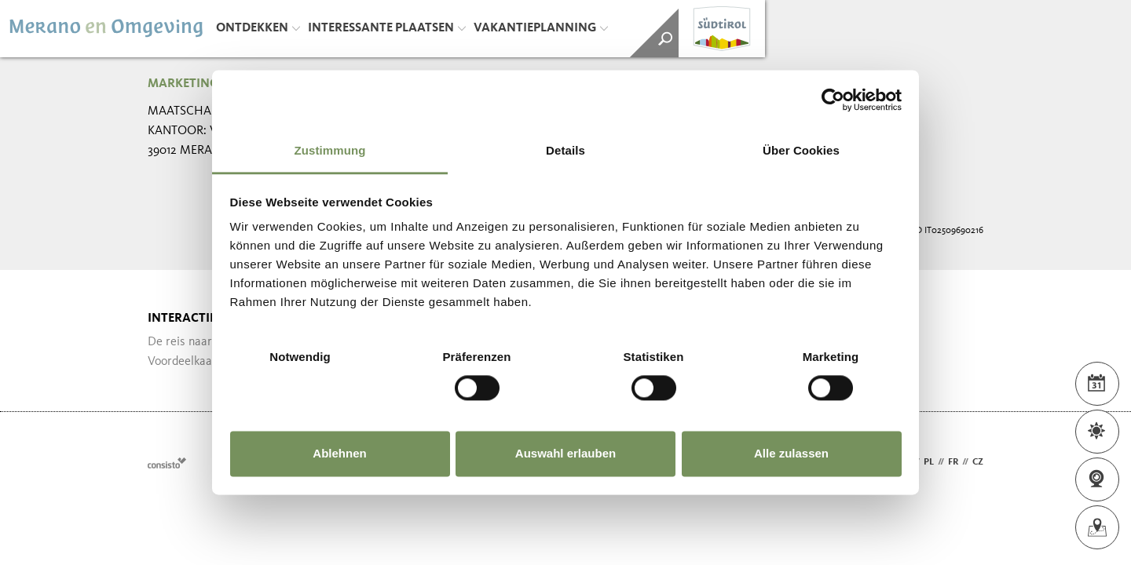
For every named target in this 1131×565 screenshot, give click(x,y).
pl (929, 462)
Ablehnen (339, 453)
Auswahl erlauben (565, 453)
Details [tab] (565, 150)
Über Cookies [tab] (801, 150)
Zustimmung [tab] (330, 150)
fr (953, 462)
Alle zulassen (791, 453)
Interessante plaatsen (387, 28)
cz (977, 462)
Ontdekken (258, 28)
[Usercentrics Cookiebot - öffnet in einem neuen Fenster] (833, 99)
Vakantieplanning (541, 28)
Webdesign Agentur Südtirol (167, 462)
